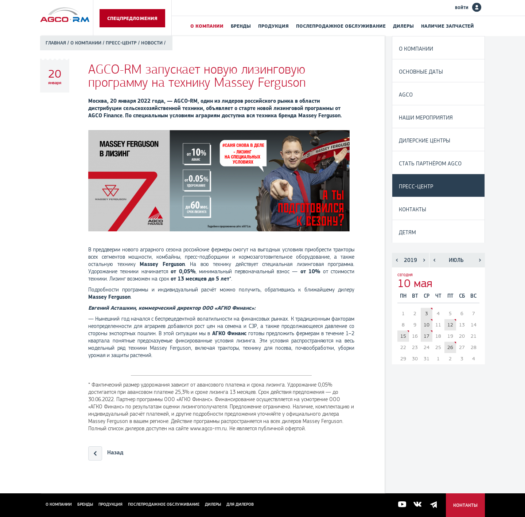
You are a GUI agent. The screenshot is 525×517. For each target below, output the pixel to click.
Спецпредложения (132, 18)
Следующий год (424, 260)
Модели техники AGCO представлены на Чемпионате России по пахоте (431, 309)
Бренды (241, 26)
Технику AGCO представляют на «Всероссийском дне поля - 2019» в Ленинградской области (455, 320)
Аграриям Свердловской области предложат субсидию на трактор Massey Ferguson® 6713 (431, 320)
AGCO (406, 94)
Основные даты (421, 71)
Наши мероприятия (426, 117)
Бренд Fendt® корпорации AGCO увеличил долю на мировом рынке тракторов (431, 331)
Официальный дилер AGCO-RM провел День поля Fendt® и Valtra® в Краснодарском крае (455, 343)
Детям (407, 232)
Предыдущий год (397, 260)
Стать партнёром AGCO (430, 163)
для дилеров (240, 504)
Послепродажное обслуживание (341, 26)
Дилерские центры (424, 140)
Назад (115, 452)
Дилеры (403, 26)
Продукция (273, 26)
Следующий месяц (480, 260)
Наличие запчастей (447, 26)
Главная (56, 43)
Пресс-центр (121, 43)
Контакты (412, 209)
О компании (206, 26)
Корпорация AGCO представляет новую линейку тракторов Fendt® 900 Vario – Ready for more (408, 331)
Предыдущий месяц (434, 260)
